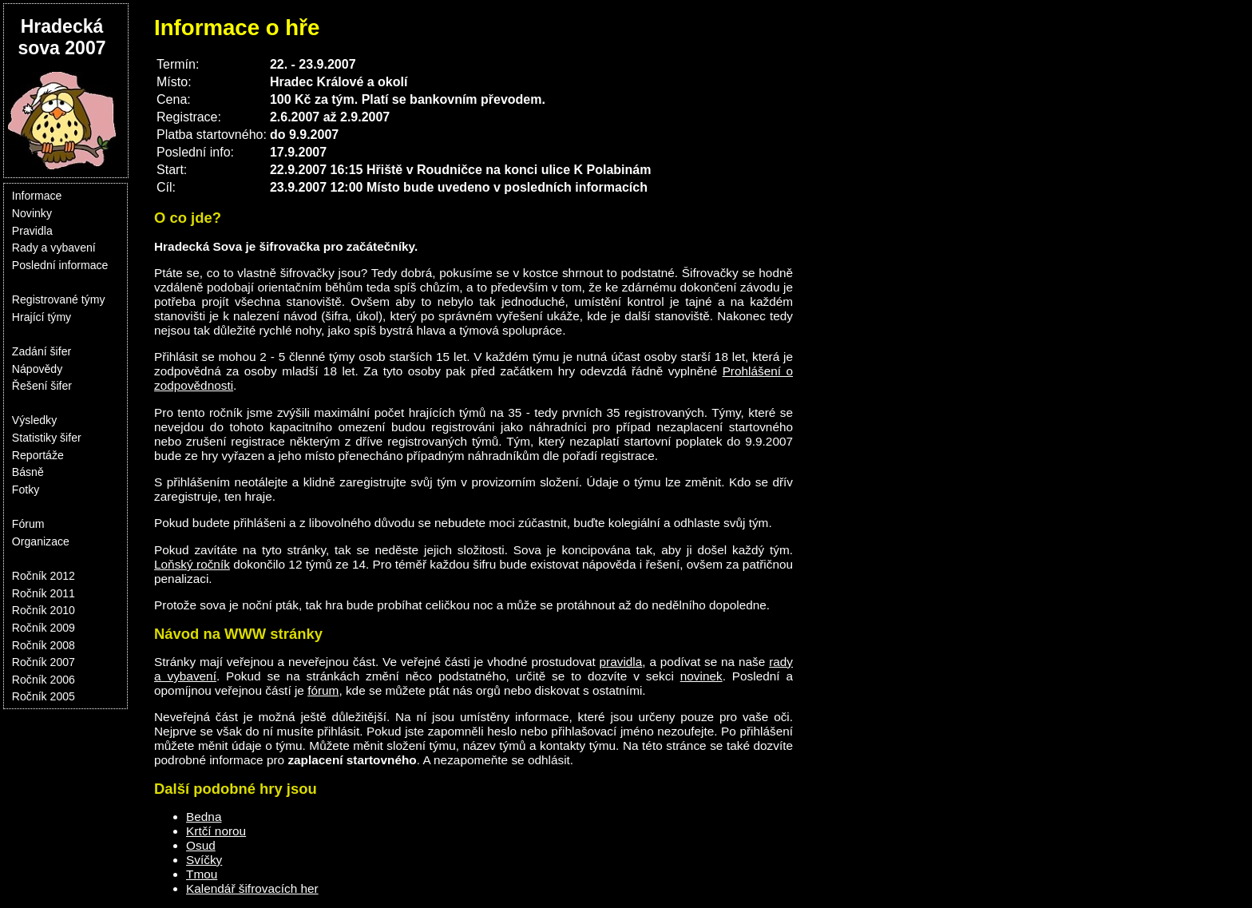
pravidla (621, 661)
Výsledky (34, 420)
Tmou (201, 874)
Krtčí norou (216, 831)
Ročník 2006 (43, 679)
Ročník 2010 (43, 610)
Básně (28, 472)
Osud (201, 845)
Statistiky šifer (46, 437)
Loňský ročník (192, 564)
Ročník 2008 (43, 645)
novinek (701, 676)
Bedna (203, 816)
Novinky (32, 213)
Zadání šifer (41, 351)
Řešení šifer (42, 385)
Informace (37, 195)
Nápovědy (37, 369)
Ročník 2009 (43, 627)
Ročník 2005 (43, 696)
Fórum (28, 523)
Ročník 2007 (43, 662)
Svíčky (204, 859)
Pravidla (32, 230)
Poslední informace (60, 265)
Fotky (25, 489)
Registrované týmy (58, 299)
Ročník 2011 (43, 593)
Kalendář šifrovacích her (252, 888)
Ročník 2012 (43, 575)
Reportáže (38, 455)
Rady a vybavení (54, 247)
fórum (323, 690)
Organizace (40, 541)
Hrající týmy (41, 317)
